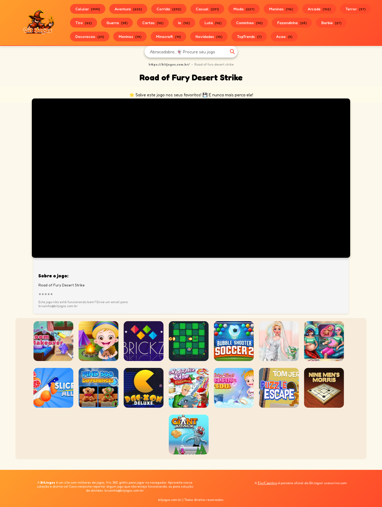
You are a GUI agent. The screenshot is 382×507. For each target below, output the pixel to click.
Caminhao (249, 22)
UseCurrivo (267, 482)
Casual (207, 9)
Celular (87, 9)
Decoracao (89, 36)
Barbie (331, 22)
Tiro (83, 22)
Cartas (152, 22)
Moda (243, 9)
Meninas (281, 9)
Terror (355, 9)
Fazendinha (292, 22)
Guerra (117, 22)
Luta (213, 22)
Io (184, 22)
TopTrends (249, 36)
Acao (284, 36)
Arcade (319, 9)
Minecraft (168, 36)
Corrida (169, 9)
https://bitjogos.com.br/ (169, 64)
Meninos (130, 36)
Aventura (128, 9)
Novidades (209, 36)
